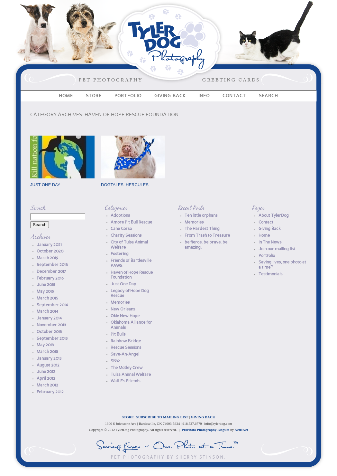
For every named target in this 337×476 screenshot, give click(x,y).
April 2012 (46, 378)
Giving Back (170, 96)
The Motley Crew (127, 368)
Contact (234, 96)
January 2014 (49, 318)
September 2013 (52, 339)
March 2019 (47, 258)
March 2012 (47, 385)
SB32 (115, 361)
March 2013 (47, 352)
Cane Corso (121, 229)
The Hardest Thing (202, 229)
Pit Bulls (118, 334)
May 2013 (45, 345)
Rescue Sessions (126, 348)
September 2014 (52, 305)
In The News (270, 242)
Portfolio (127, 96)
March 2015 (47, 298)
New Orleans (123, 309)
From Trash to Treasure (207, 235)
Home (66, 96)
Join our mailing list (277, 249)
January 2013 (49, 359)
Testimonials (270, 274)
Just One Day (45, 184)
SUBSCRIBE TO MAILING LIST (162, 417)
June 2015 (46, 285)
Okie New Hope (125, 316)
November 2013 (51, 325)
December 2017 (51, 272)
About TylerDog (274, 216)
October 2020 (50, 251)
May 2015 (45, 292)
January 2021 (49, 245)
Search (268, 96)
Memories (120, 302)
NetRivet (241, 430)
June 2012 (46, 372)
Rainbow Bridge (126, 341)
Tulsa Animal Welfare (131, 375)
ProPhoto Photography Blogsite (205, 430)
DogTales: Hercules (125, 184)
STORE (128, 417)
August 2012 (48, 365)
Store (94, 96)
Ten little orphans (201, 216)
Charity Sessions (126, 235)
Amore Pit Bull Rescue (131, 222)
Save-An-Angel (125, 354)
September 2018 (52, 265)
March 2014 (47, 311)
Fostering (120, 254)
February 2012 (50, 392)
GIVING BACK (203, 417)
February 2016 (50, 278)
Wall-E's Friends (125, 381)
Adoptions (120, 216)
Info (204, 96)
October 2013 (49, 332)
